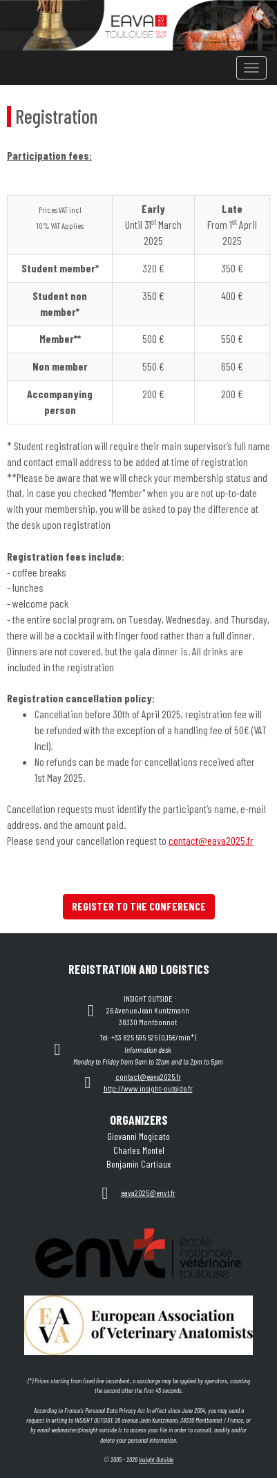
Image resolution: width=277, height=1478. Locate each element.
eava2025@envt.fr (148, 1192)
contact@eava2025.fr (211, 840)
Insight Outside (156, 1459)
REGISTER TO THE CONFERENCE (139, 906)
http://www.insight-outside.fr (148, 1088)
